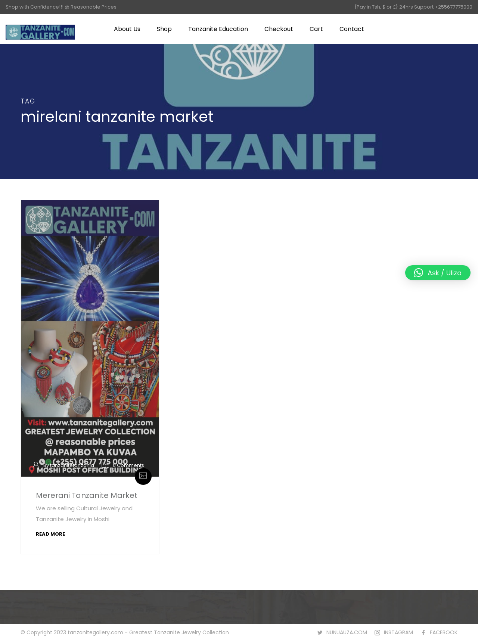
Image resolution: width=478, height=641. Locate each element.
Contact (351, 29)
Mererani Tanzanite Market (86, 495)
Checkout (278, 29)
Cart (316, 29)
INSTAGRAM (398, 632)
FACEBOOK (443, 632)
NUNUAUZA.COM (346, 632)
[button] (438, 272)
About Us (127, 29)
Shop (164, 29)
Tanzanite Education (218, 29)
